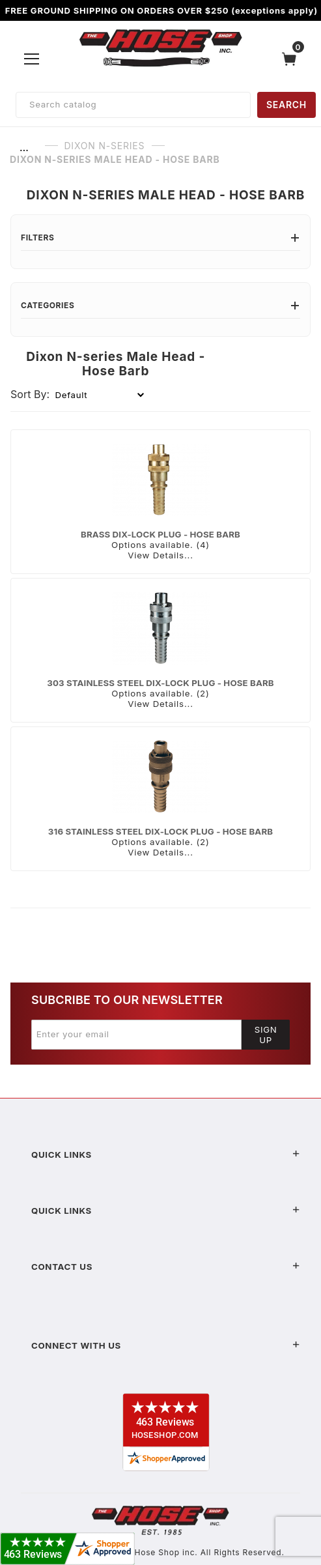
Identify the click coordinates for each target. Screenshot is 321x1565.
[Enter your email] (136, 1035)
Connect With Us (165, 1345)
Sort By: (29, 394)
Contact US (165, 1266)
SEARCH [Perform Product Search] (286, 104)
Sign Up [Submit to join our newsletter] (266, 1034)
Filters (160, 237)
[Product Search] (133, 105)
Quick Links (165, 1154)
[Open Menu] (31, 58)
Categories (160, 305)
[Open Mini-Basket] (292, 58)
